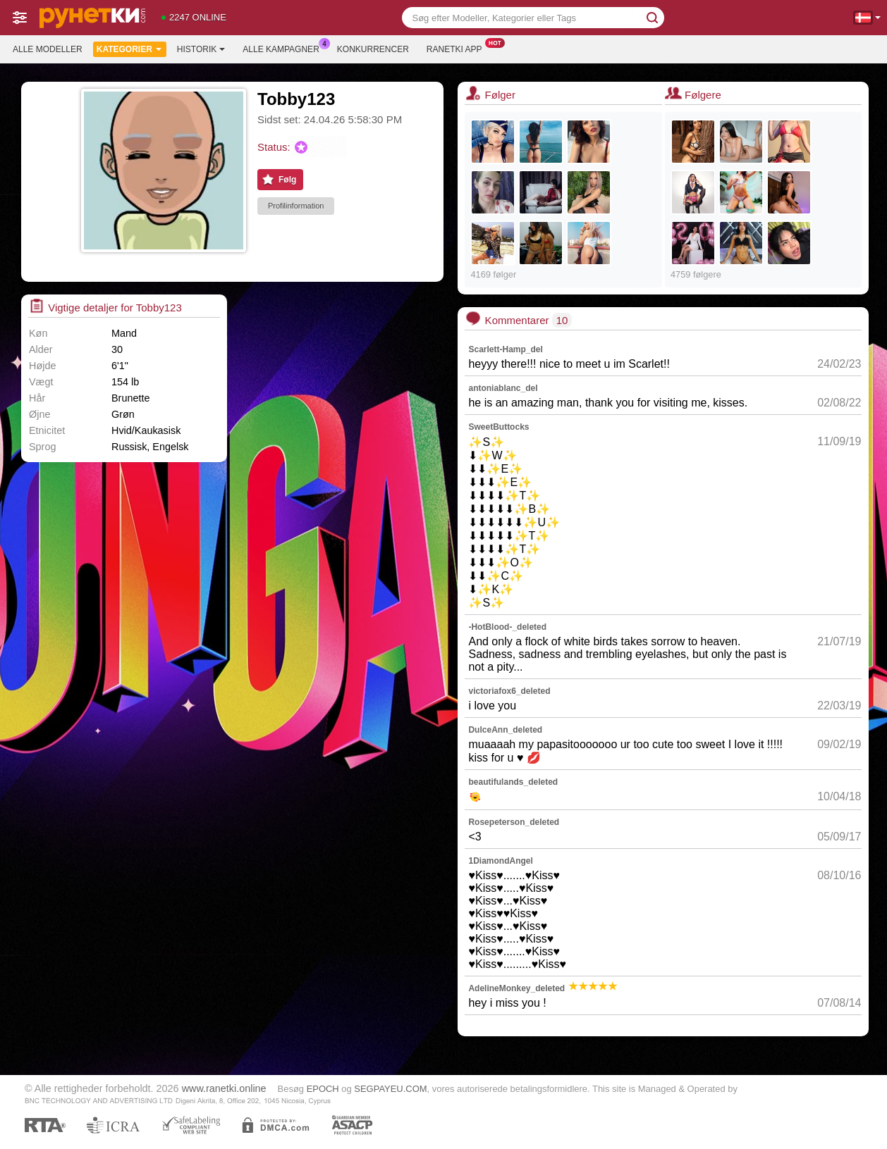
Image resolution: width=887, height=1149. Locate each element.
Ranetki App (458, 48)
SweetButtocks (498, 427)
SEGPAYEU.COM (390, 1088)
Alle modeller (47, 49)
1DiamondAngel (500, 861)
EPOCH (323, 1088)
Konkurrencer (373, 49)
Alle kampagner (284, 48)
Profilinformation (296, 205)
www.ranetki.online (224, 1088)
